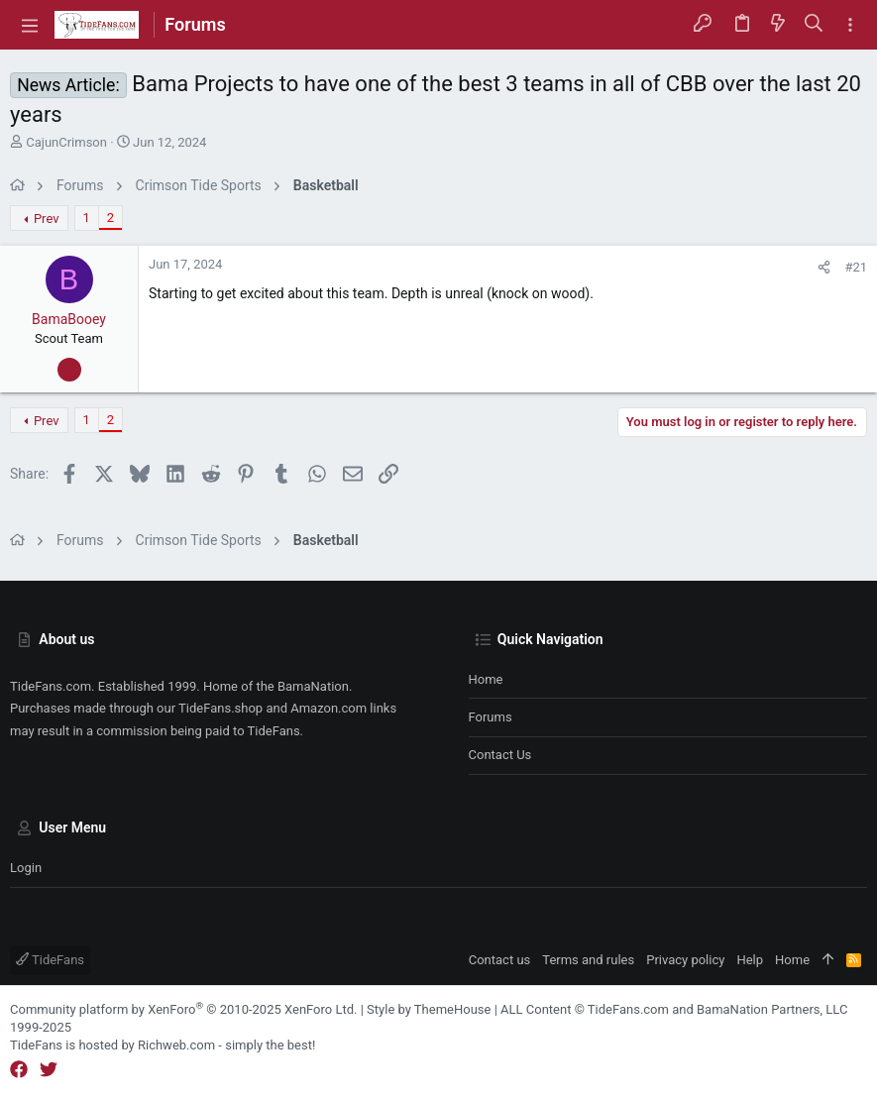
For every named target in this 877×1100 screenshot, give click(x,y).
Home (486, 679)
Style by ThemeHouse (429, 1009)
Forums (490, 717)
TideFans (50, 959)
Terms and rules (588, 959)
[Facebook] (19, 1069)
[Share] (824, 267)
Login (26, 867)
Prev (46, 218)
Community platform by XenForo (183, 1009)
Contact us (500, 754)
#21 (855, 267)
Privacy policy (685, 959)
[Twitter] (48, 1069)
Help (749, 959)
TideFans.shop (220, 708)
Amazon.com (328, 708)
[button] (30, 25)
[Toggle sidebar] (850, 25)
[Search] (814, 25)
